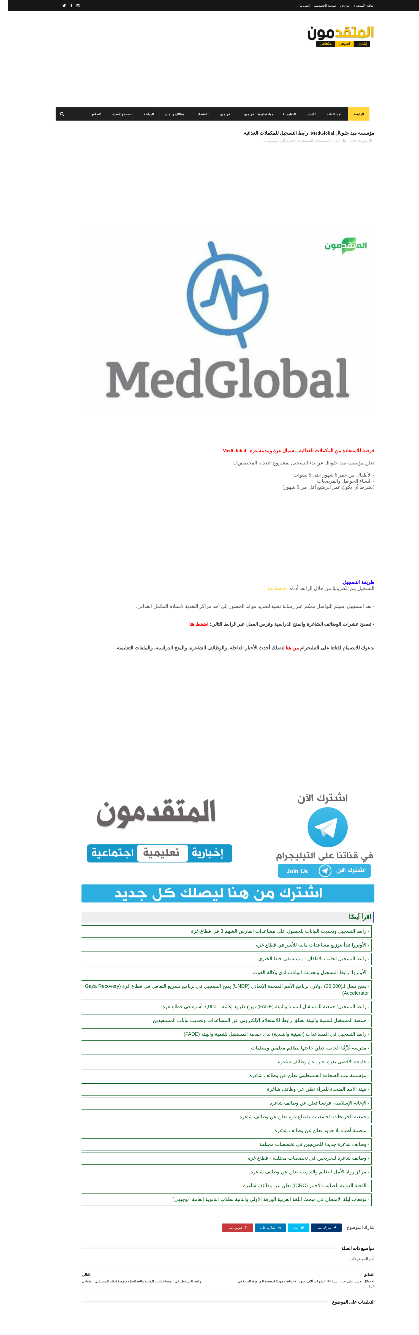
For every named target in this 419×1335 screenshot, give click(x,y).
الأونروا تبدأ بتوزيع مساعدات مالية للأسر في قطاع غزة (303, 872)
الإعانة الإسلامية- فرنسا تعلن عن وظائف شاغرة (310, 1043)
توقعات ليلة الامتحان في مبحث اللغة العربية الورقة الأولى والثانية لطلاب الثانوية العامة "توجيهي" (261, 1139)
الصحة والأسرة (119, 114)
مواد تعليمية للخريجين (255, 114)
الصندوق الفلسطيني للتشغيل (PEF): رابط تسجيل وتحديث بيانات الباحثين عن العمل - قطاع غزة (87, 237)
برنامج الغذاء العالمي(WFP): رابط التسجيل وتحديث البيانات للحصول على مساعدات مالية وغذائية (87, 262)
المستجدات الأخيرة (292, 143)
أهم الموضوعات (266, 143)
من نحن (337, 5)
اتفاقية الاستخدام (355, 5)
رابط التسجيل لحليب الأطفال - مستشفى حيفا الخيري (304, 885)
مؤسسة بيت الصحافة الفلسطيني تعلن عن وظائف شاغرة (299, 1015)
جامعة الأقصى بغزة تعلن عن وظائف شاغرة (314, 1002)
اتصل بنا (297, 5)
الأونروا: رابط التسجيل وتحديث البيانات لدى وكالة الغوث (301, 899)
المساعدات (331, 114)
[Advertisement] (153, 59)
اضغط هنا (269, 538)
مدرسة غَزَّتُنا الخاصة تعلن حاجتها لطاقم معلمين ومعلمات (300, 988)
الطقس (93, 114)
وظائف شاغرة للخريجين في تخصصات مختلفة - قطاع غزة (299, 1098)
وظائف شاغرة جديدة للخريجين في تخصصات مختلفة (304, 1084)
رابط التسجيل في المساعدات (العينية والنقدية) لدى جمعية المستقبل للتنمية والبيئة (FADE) (267, 974)
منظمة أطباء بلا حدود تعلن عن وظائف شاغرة (312, 1070)
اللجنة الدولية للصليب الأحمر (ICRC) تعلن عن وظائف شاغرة (296, 1126)
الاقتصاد (200, 114)
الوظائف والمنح (172, 114)
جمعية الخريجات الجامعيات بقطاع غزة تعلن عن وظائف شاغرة (295, 1057)
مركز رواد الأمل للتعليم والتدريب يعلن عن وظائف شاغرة (300, 1112)
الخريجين (223, 114)
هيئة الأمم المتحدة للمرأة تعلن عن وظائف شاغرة (308, 1029)
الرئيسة (355, 114)
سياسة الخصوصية (317, 5)
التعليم (288, 114)
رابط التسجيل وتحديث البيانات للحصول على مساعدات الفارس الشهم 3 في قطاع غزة (270, 858)
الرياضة (146, 114)
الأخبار (308, 114)
